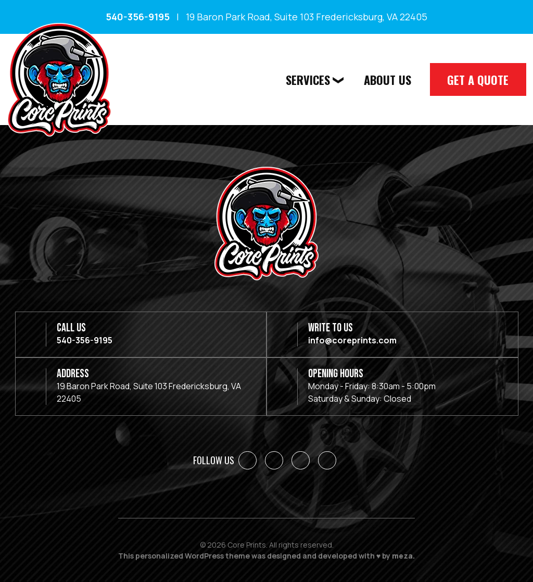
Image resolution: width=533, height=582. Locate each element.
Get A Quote (479, 79)
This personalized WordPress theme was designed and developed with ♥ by (266, 556)
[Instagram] (300, 460)
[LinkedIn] (274, 460)
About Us (390, 79)
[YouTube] (327, 460)
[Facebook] (247, 460)
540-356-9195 (138, 16)
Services (311, 79)
